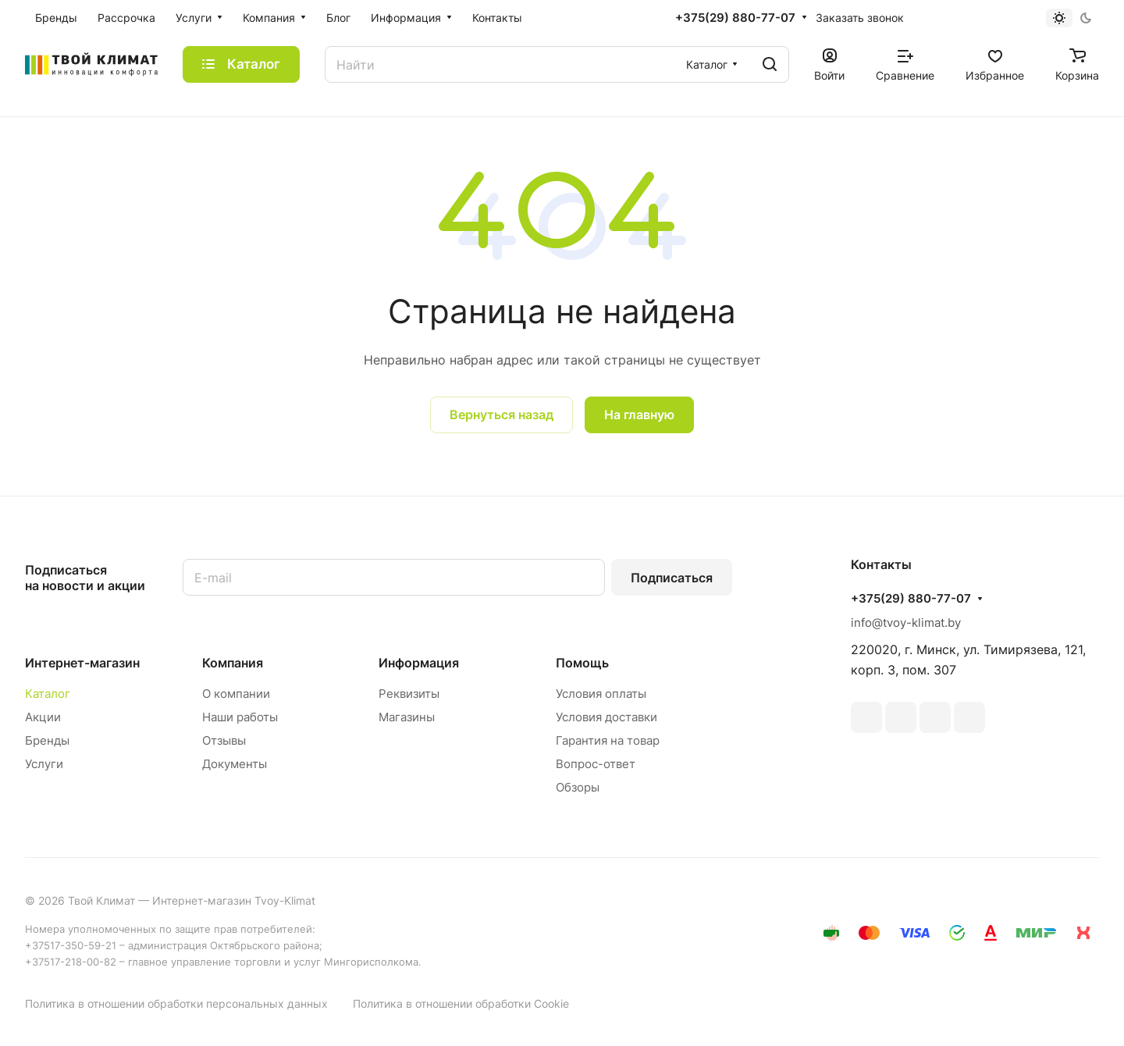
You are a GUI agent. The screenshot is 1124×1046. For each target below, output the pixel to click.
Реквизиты (409, 693)
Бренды (47, 740)
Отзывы (224, 740)
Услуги (44, 763)
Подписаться (672, 577)
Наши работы (240, 717)
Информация (419, 663)
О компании (236, 693)
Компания (232, 663)
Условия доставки (606, 717)
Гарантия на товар (608, 740)
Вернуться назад (501, 414)
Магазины (407, 717)
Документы (234, 763)
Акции (43, 717)
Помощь (582, 663)
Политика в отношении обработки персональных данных (176, 1003)
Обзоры (577, 787)
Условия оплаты (601, 693)
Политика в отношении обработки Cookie (461, 1003)
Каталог (47, 693)
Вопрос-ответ (595, 763)
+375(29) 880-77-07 (735, 18)
